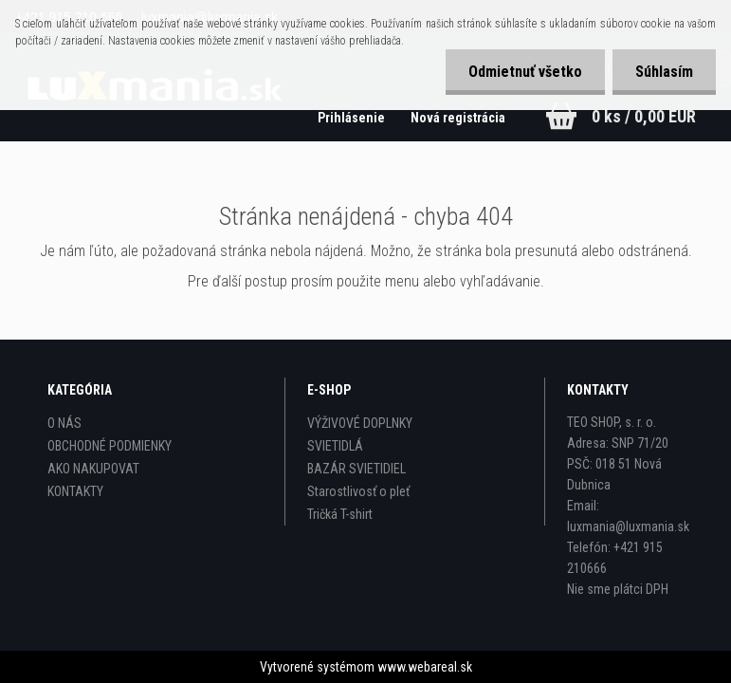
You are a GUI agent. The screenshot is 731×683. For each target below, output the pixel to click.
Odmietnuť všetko (522, 72)
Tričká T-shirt (340, 514)
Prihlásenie (352, 117)
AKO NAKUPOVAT (93, 468)
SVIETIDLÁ (335, 445)
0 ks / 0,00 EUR (644, 116)
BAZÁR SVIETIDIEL (356, 468)
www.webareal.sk (424, 666)
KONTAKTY (75, 491)
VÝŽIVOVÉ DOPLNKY (359, 423)
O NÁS (64, 423)
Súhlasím (663, 72)
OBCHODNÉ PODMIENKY (109, 445)
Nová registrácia (458, 117)
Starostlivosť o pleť (358, 491)
